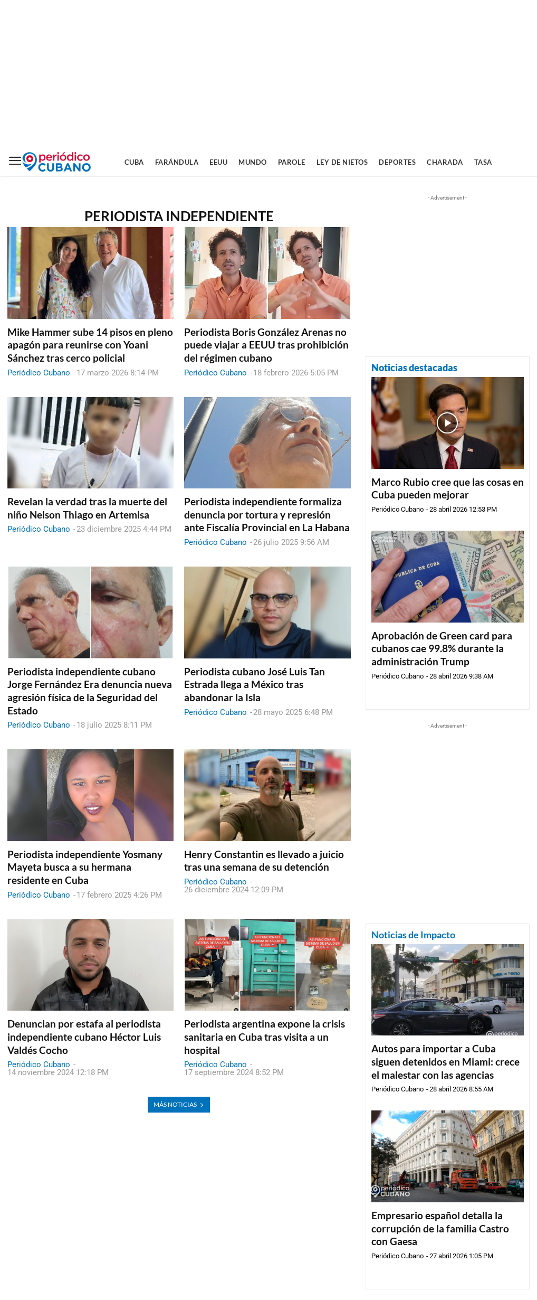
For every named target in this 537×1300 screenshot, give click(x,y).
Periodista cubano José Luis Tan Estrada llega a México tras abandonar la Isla (254, 684)
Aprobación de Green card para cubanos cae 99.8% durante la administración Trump (441, 648)
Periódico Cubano (38, 373)
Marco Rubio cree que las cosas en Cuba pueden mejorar (447, 488)
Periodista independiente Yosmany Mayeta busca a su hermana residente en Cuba (84, 867)
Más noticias (179, 1104)
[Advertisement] (268, 74)
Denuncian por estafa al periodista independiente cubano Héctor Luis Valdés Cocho (84, 1037)
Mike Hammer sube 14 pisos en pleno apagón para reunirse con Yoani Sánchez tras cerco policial (90, 345)
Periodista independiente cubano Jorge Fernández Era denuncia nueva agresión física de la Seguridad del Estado (89, 691)
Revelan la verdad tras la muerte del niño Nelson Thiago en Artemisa (87, 508)
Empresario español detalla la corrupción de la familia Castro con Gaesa (440, 1228)
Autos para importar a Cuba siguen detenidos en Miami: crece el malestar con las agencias (445, 1061)
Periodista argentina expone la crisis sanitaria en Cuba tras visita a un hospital (264, 1037)
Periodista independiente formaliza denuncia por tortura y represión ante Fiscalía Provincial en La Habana (267, 514)
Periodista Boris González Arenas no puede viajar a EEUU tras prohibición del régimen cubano (266, 345)
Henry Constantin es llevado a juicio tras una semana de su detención (264, 860)
